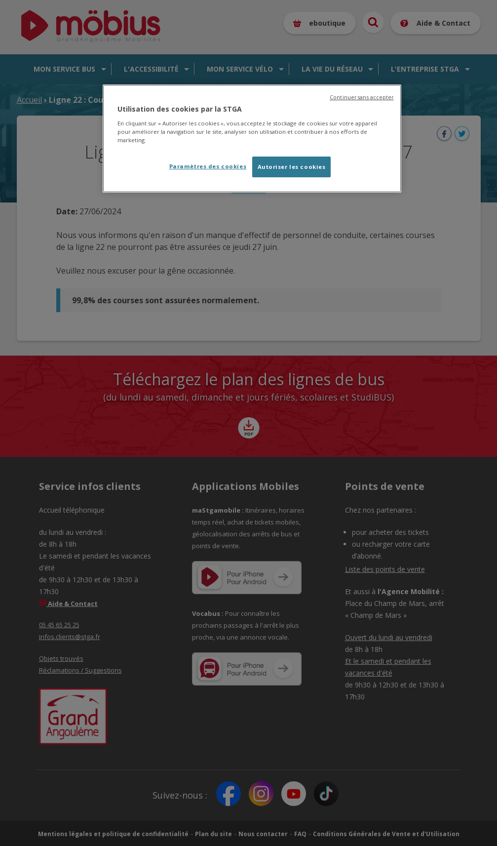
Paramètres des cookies (208, 166)
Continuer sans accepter (361, 97)
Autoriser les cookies (292, 166)
